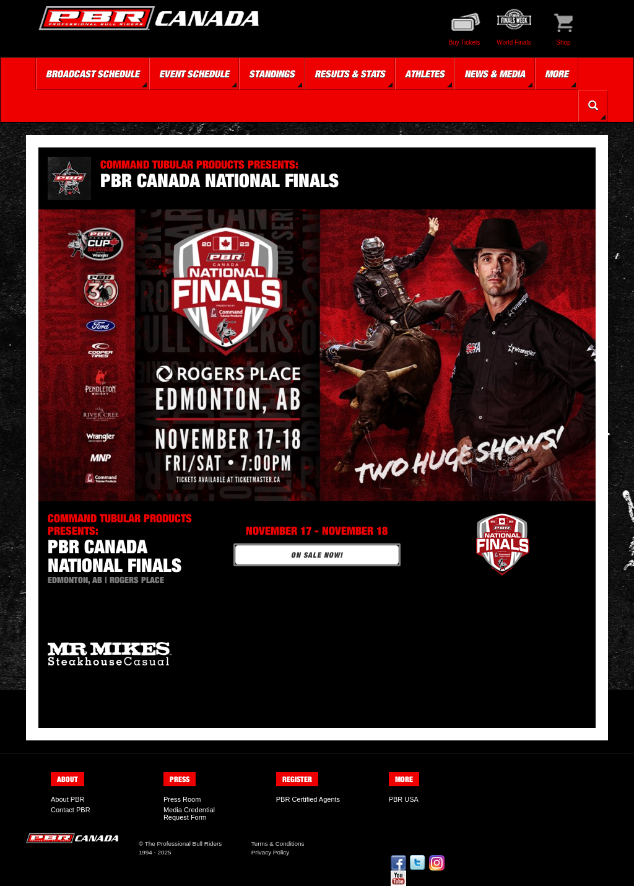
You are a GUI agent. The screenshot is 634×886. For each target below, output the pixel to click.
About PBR (67, 799)
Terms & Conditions (278, 843)
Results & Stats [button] (350, 74)
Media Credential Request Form (189, 813)
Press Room (182, 799)
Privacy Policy (270, 852)
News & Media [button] (494, 74)
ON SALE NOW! (317, 554)
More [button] (556, 74)
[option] (137, 653)
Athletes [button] (425, 74)
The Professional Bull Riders (183, 843)
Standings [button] (272, 74)
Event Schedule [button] (194, 74)
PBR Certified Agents (308, 799)
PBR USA (404, 799)
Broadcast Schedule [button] (92, 74)
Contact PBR (70, 810)
